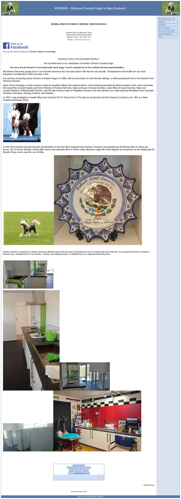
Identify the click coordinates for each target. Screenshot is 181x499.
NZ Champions (164, 28)
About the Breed (165, 34)
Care (160, 37)
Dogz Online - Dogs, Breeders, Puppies (90, 496)
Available (162, 25)
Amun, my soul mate (167, 31)
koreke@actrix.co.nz (82, 40)
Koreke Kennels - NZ (167, 19)
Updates (162, 22)
